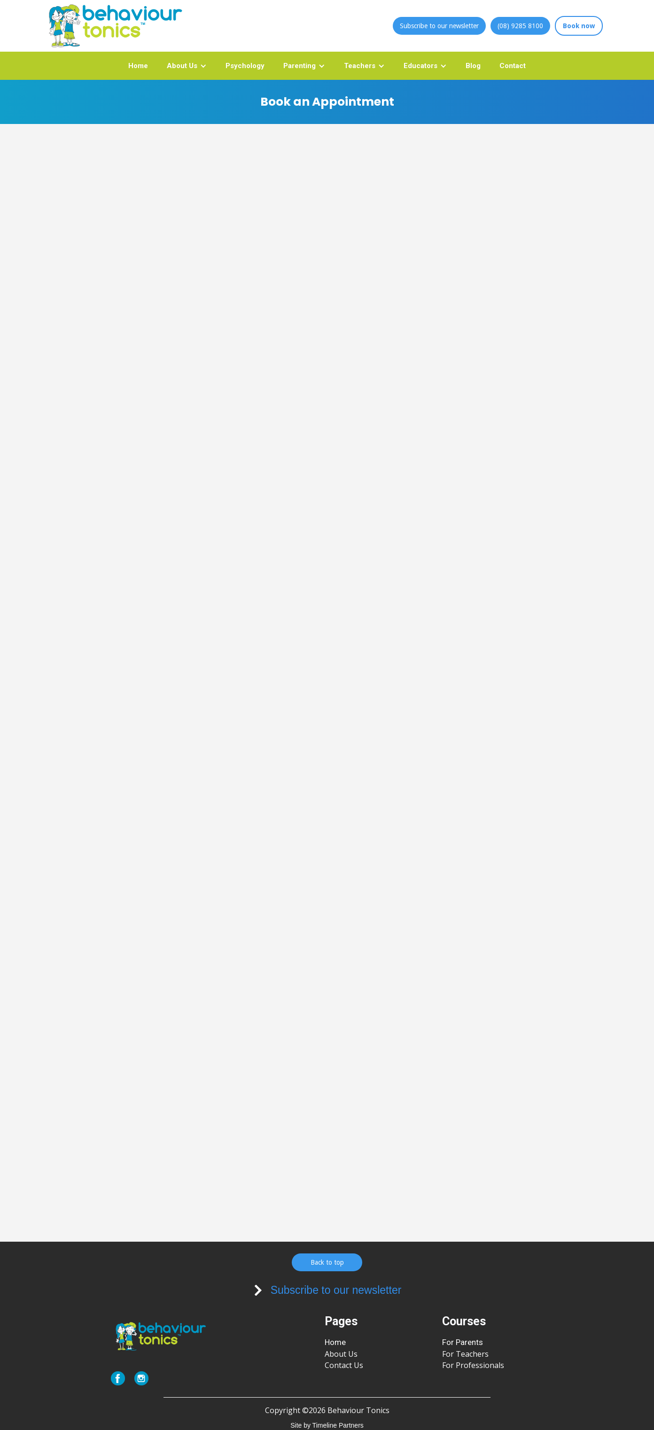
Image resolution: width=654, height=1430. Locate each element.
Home (138, 66)
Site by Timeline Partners (327, 1425)
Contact (512, 66)
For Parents (462, 1342)
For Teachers (465, 1354)
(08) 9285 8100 (520, 26)
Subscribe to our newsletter (439, 26)
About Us (341, 1354)
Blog (473, 66)
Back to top (327, 1262)
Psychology (245, 66)
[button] (186, 66)
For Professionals (473, 1365)
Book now (579, 26)
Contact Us (344, 1365)
